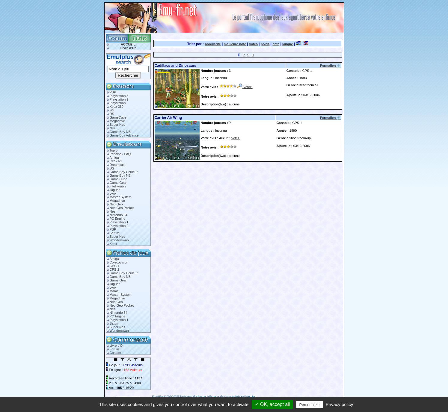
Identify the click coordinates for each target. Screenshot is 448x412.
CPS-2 (114, 269)
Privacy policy (339, 404)
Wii (112, 110)
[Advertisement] (223, 168)
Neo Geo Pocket (122, 208)
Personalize (309, 404)
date (275, 44)
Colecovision (119, 262)
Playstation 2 (119, 99)
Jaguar (115, 190)
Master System (121, 197)
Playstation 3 (119, 96)
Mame (114, 291)
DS (112, 114)
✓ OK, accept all (272, 404)
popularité (213, 44)
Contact (115, 353)
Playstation (118, 103)
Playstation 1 (119, 222)
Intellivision (118, 186)
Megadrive (117, 121)
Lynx (113, 193)
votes (253, 44)
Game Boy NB (120, 132)
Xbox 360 (116, 106)
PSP (113, 92)
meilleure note (235, 44)
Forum (114, 349)
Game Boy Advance (124, 135)
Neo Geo (116, 204)
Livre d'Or (128, 48)
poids (265, 44)
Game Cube (118, 179)
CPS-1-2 (116, 161)
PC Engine (118, 218)
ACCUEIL (128, 44)
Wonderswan (119, 240)
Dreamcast (118, 164)
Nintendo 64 (118, 215)
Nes (113, 128)
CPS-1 (114, 266)
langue (287, 44)
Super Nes (117, 124)
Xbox (113, 244)
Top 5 (114, 150)
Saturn (114, 233)
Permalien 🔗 (330, 65)
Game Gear (118, 182)
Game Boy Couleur (124, 172)
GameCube (118, 117)
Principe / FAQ (120, 154)
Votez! (248, 87)
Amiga (114, 157)
